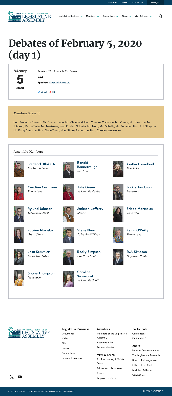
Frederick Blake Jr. (59, 83)
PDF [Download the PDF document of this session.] (54, 92)
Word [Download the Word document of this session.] (44, 92)
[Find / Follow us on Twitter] (11, 377)
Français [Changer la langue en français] (155, 3)
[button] (71, 16)
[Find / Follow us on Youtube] (19, 377)
